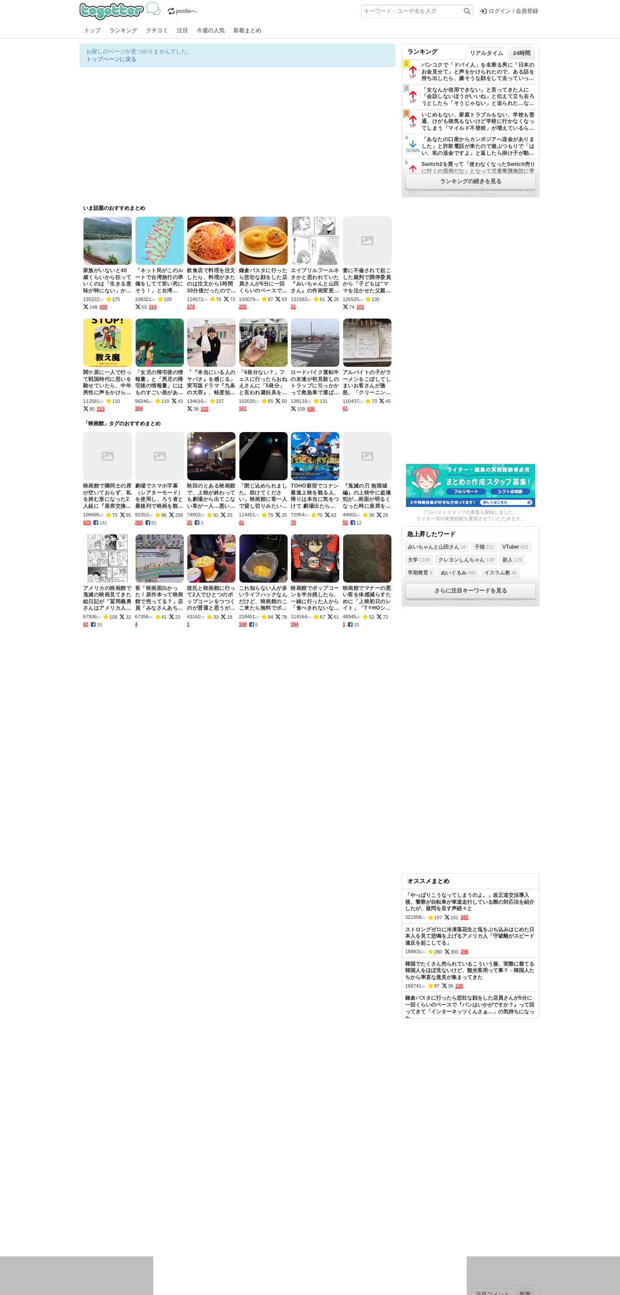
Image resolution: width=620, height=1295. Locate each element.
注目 (182, 30)
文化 (302, 1219)
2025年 (200, 1192)
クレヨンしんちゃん (466, 560)
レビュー (216, 1219)
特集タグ (91, 1247)
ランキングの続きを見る (471, 181)
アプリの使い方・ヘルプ (336, 1165)
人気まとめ (156, 1165)
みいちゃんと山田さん (437, 547)
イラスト (105, 1230)
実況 (155, 1219)
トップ (92, 30)
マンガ (386, 1219)
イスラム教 (500, 573)
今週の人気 (211, 30)
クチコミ (157, 30)
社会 (125, 1219)
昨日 (99, 1192)
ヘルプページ (285, 1165)
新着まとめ (247, 30)
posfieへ (182, 11)
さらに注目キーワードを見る (470, 590)
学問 (250, 1219)
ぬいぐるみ (458, 573)
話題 (111, 1219)
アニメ (345, 1219)
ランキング (123, 30)
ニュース (91, 1219)
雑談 (236, 1219)
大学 (419, 560)
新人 (512, 560)
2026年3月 (152, 1192)
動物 (155, 1230)
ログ (195, 1219)
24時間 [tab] (521, 53)
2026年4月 (122, 1192)
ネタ (125, 1230)
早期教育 (420, 573)
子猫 (484, 547)
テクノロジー (276, 1219)
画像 (140, 1230)
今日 (85, 1192)
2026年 (178, 1192)
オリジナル (251, 1165)
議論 (140, 1219)
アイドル (322, 1219)
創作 (85, 1230)
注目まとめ (94, 1165)
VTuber (515, 547)
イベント (175, 1219)
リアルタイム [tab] (486, 53)
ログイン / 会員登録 (509, 11)
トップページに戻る (111, 59)
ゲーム (365, 1219)
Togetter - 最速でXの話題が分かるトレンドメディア (122, 11)
